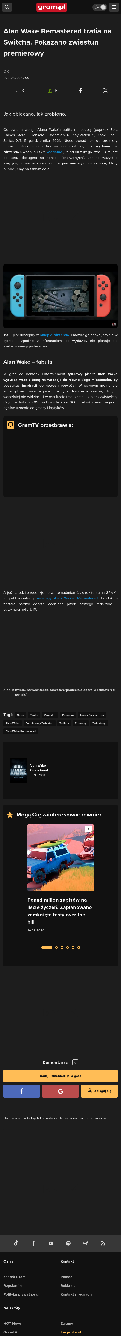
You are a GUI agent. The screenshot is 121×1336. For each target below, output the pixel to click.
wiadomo (55, 152)
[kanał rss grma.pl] (104, 1243)
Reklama (68, 1285)
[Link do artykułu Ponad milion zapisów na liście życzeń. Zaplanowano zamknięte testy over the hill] (60, 882)
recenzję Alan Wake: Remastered (67, 598)
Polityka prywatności (21, 1294)
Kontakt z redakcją (77, 1294)
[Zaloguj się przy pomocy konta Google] (60, 1091)
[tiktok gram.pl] (17, 1243)
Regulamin (12, 1285)
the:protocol (71, 1332)
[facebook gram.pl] (34, 1243)
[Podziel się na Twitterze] (105, 90)
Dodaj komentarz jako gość (60, 1075)
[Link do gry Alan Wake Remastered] (36, 770)
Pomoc (66, 1276)
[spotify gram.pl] (69, 1243)
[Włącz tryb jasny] (99, 7)
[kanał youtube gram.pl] (52, 1243)
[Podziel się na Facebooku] (81, 90)
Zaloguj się (102, 1090)
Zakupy (67, 1323)
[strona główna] (52, 7)
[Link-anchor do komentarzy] (19, 90)
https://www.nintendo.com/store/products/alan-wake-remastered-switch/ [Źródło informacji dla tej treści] (65, 692)
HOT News (12, 1323)
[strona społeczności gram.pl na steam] (86, 1243)
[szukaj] (7, 7)
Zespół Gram (14, 1276)
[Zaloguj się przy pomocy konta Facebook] (21, 1091)
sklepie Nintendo (54, 335)
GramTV (10, 1332)
